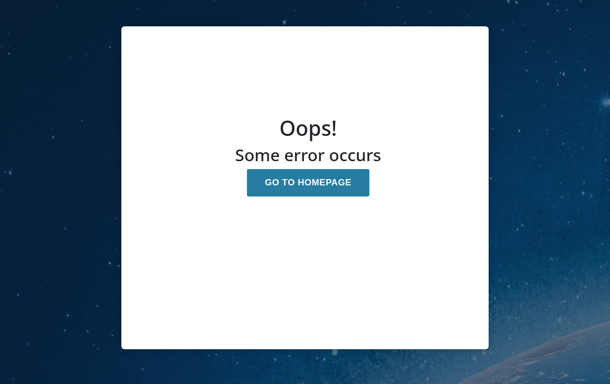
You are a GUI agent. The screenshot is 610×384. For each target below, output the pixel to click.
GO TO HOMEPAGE (308, 183)
